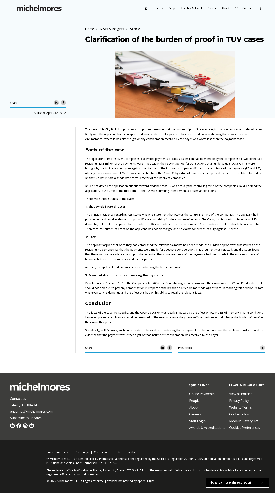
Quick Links (199, 385)
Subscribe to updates (26, 418)
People (172, 8)
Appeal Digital (146, 481)
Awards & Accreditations (207, 428)
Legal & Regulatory (246, 385)
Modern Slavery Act (243, 421)
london (131, 452)
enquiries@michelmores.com (31, 411)
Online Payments (202, 394)
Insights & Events (192, 8)
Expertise (158, 8)
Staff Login (197, 421)
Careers (213, 8)
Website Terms (240, 407)
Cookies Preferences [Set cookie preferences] (244, 428)
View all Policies (240, 394)
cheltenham (101, 452)
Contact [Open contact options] (247, 8)
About (225, 8)
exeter (118, 452)
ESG (236, 8)
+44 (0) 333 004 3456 (25, 405)
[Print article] (262, 347)
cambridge (83, 452)
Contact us (18, 398)
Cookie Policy (239, 414)
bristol (67, 452)
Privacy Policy (239, 400)
